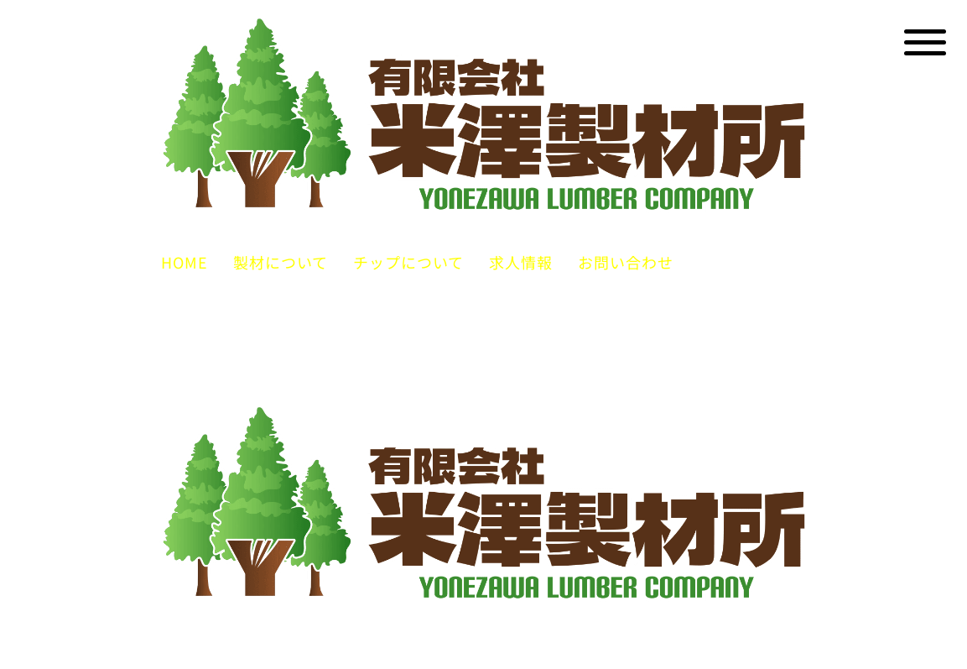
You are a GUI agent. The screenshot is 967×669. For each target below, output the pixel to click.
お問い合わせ (625, 262)
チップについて (408, 262)
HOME (184, 262)
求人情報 (521, 262)
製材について (280, 262)
